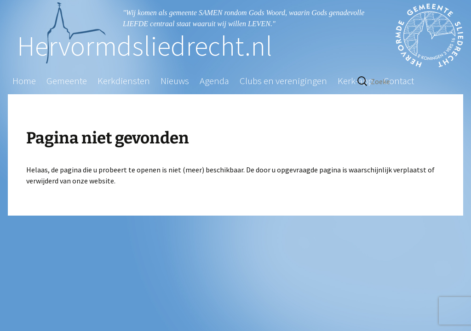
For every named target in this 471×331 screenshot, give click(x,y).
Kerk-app (355, 80)
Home (24, 80)
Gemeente (66, 80)
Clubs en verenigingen (283, 80)
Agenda (214, 80)
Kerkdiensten (124, 80)
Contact (399, 80)
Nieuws (175, 80)
